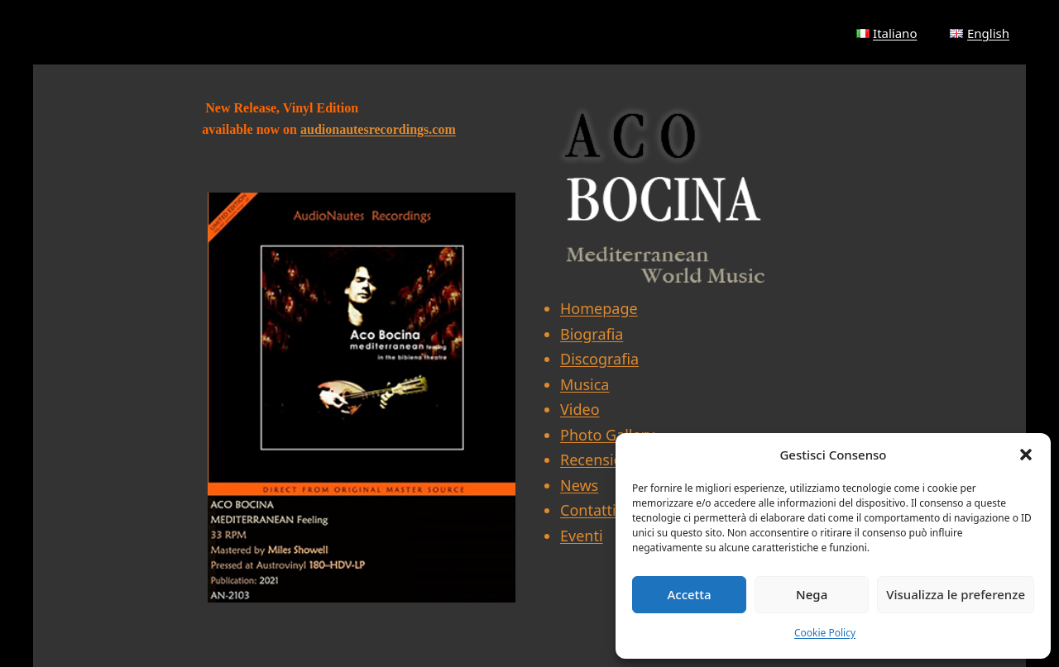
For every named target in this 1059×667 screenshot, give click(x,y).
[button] (1026, 454)
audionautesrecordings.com (378, 129)
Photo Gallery (607, 435)
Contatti (588, 510)
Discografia (599, 359)
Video (580, 409)
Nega (811, 594)
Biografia (591, 334)
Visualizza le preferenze (955, 594)
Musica (584, 384)
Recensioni (597, 459)
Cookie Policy (824, 633)
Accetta (689, 594)
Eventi (581, 536)
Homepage (599, 308)
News (579, 485)
